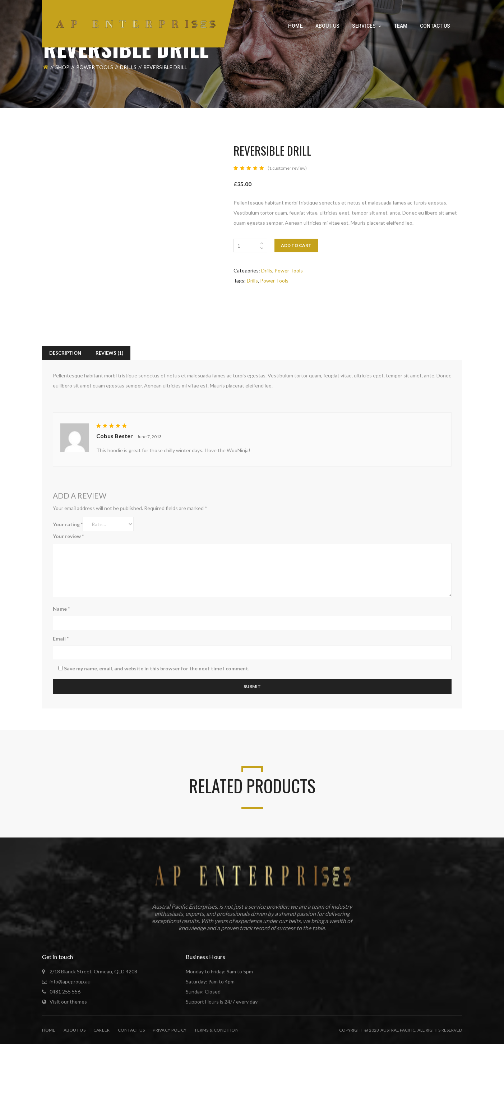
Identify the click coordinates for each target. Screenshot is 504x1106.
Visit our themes (68, 1002)
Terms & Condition (216, 1030)
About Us (74, 1030)
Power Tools (94, 67)
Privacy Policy (169, 1030)
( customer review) (287, 168)
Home (49, 1030)
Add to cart (296, 245)
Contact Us (131, 1030)
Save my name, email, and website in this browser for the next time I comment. (156, 668)
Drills (128, 67)
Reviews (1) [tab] (109, 353)
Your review (68, 536)
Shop (62, 67)
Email (61, 638)
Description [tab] (65, 353)
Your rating (68, 524)
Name (61, 609)
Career (101, 1030)
